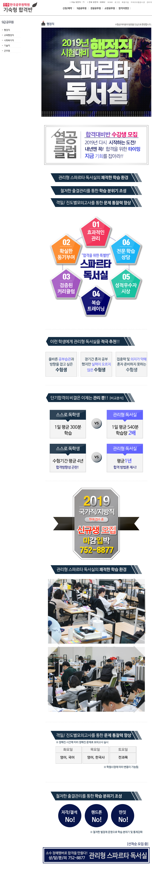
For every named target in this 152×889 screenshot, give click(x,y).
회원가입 (125, 2)
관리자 (149, 2)
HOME (110, 2)
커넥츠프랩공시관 (138, 2)
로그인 (117, 2)
